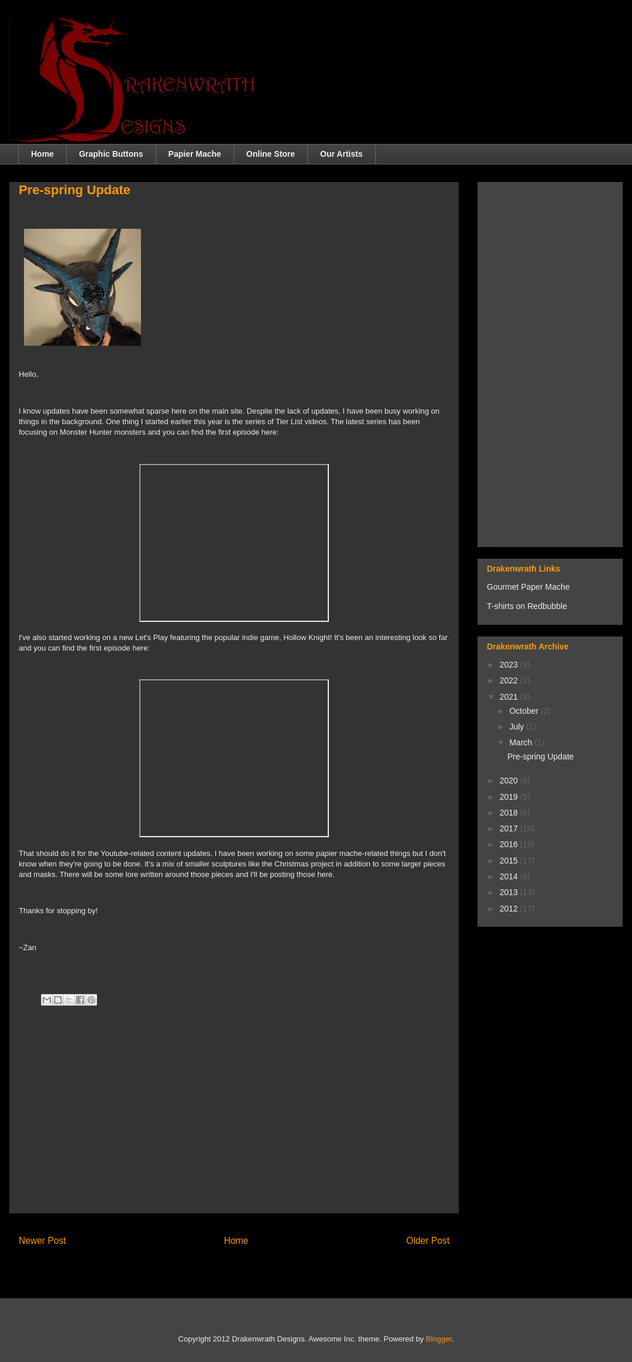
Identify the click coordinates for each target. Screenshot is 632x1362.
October (525, 711)
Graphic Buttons (111, 154)
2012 (510, 908)
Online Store (270, 154)
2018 (510, 812)
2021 (510, 696)
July (517, 726)
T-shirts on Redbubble (527, 606)
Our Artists (341, 154)
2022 (510, 680)
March (521, 742)
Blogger (439, 1339)
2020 (510, 780)
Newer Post (42, 1241)
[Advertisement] (234, 1122)
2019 (510, 797)
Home (42, 154)
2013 (510, 892)
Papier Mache (195, 154)
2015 (510, 860)
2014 (510, 876)
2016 (510, 844)
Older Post (427, 1241)
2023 (510, 664)
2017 (510, 828)
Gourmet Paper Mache (528, 586)
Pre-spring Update (540, 756)
